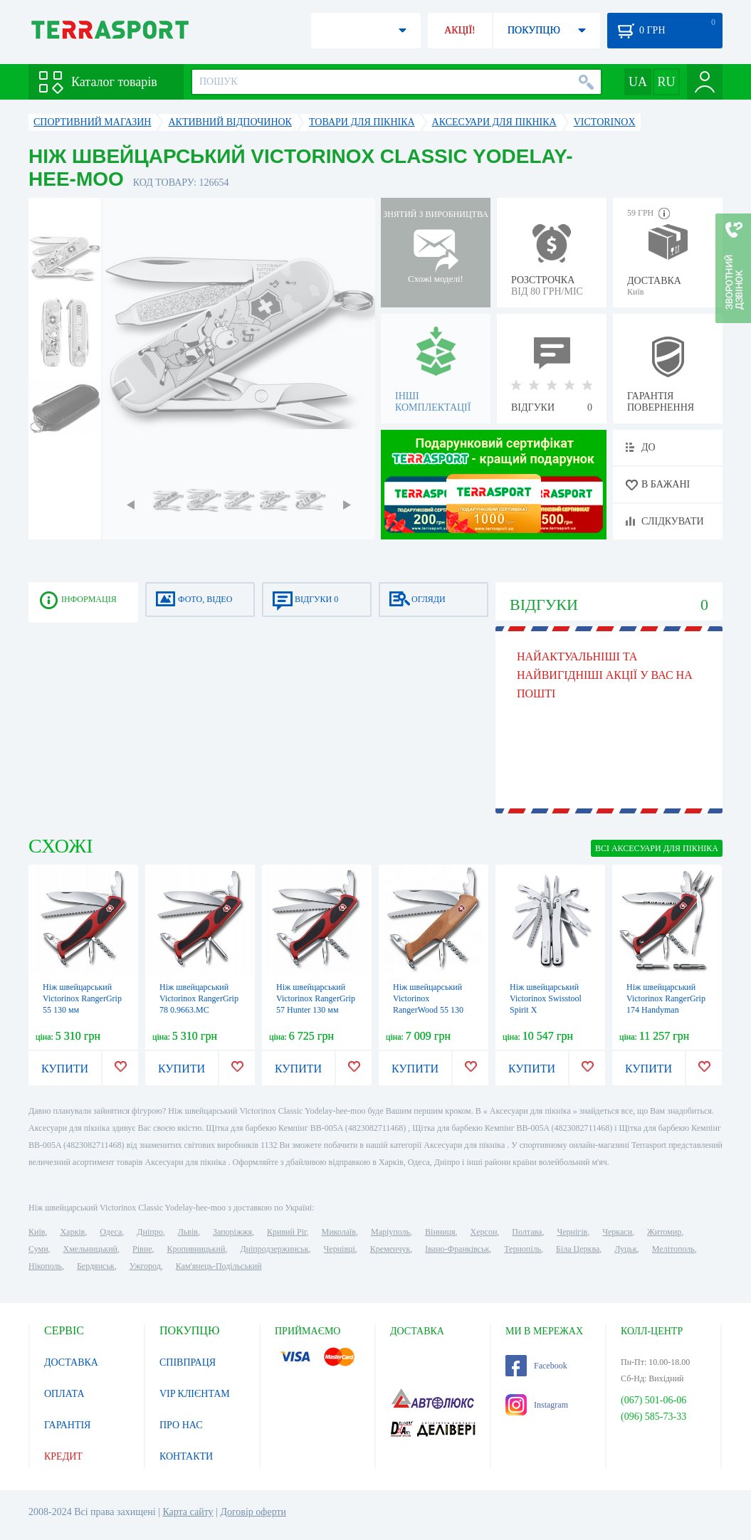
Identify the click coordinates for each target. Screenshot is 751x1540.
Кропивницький (196, 1249)
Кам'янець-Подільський (219, 1266)
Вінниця (440, 1232)
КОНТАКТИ (186, 1456)
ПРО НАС (181, 1425)
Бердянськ (96, 1266)
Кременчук (390, 1249)
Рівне (142, 1249)
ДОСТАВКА (71, 1362)
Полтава (527, 1232)
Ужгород (145, 1266)
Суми (38, 1249)
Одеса (111, 1232)
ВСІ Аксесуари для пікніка (656, 848)
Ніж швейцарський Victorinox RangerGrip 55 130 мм (82, 998)
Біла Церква (577, 1249)
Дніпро (149, 1232)
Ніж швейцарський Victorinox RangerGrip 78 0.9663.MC (198, 998)
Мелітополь (673, 1249)
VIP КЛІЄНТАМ (194, 1393)
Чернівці (339, 1249)
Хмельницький (90, 1249)
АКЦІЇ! (460, 30)
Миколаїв (339, 1232)
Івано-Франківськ (457, 1249)
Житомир (664, 1232)
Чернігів (572, 1232)
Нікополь (45, 1266)
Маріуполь (390, 1232)
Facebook (536, 1365)
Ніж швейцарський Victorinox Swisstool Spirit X (546, 998)
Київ (36, 1232)
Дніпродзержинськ (274, 1249)
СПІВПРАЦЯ (187, 1362)
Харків (72, 1232)
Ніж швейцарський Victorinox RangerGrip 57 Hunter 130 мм (315, 998)
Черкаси (617, 1232)
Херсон (484, 1232)
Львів (188, 1232)
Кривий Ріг (287, 1232)
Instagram (536, 1404)
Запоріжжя (232, 1232)
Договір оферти (253, 1512)
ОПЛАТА (64, 1393)
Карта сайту (187, 1512)
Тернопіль (522, 1249)
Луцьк (625, 1249)
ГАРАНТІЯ (67, 1425)
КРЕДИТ (63, 1456)
